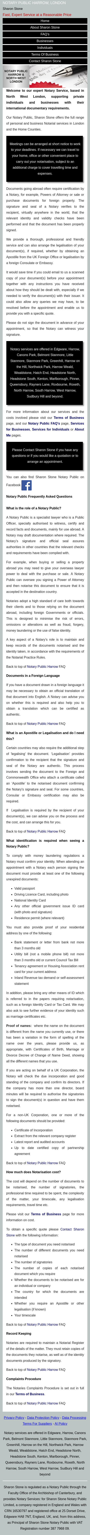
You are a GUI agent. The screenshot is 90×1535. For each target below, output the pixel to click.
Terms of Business (69, 417)
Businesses (45, 41)
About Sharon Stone (45, 27)
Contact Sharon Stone (45, 61)
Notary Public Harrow (42, 666)
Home (45, 21)
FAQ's (45, 34)
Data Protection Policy (43, 1417)
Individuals (45, 47)
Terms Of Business (45, 54)
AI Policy (61, 1423)
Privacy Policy (14, 1417)
